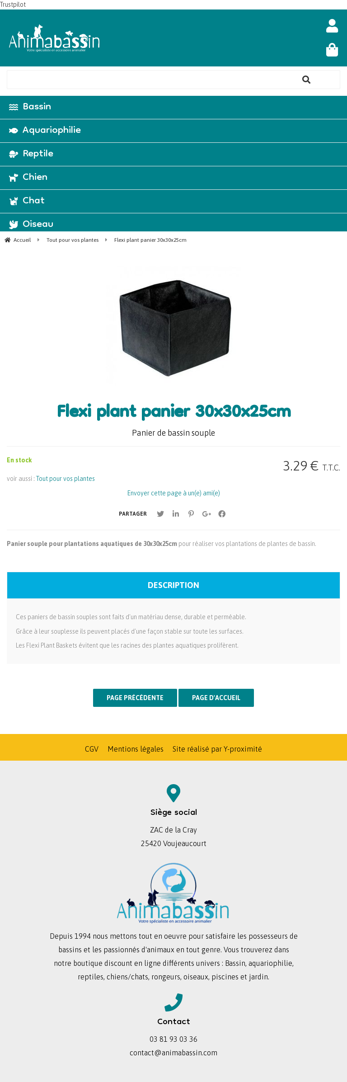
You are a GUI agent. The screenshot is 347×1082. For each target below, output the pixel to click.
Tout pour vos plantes (65, 478)
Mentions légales (136, 749)
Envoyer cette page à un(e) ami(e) (173, 493)
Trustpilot (13, 4)
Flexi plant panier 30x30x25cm (173, 414)
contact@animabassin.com (173, 1053)
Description (173, 585)
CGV (91, 749)
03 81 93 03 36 (173, 1039)
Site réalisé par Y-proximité (217, 749)
